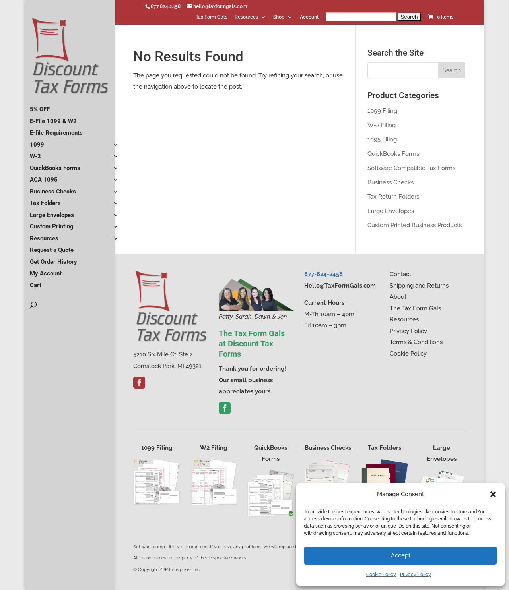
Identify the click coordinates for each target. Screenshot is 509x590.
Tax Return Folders (393, 196)
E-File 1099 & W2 (53, 118)
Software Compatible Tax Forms (411, 168)
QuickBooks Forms (55, 165)
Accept (400, 555)
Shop (279, 17)
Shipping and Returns (419, 285)
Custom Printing (52, 223)
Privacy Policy (415, 574)
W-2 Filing (381, 125)
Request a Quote (52, 247)
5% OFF (40, 106)
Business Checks (53, 188)
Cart (35, 282)
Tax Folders (45, 200)
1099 (37, 141)
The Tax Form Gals (415, 308)
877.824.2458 (166, 6)
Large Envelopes (52, 212)
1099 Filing (382, 110)
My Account (46, 270)
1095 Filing (382, 139)
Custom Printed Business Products (414, 225)
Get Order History (53, 258)
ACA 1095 (44, 176)
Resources (246, 17)
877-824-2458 (323, 274)
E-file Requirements (56, 129)
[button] (493, 494)
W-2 (35, 153)
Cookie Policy (381, 574)
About (398, 296)
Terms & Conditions (416, 342)
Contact (400, 274)
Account (309, 17)
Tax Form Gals (211, 17)
